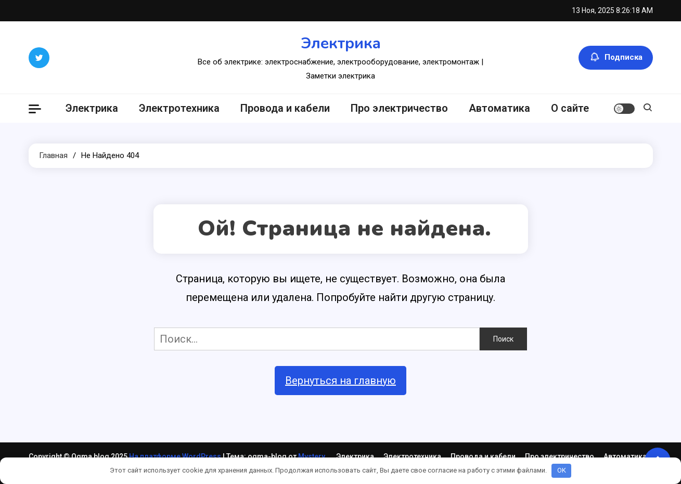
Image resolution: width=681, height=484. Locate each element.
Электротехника (179, 108)
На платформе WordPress (176, 456)
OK (561, 470)
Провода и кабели (285, 108)
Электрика (341, 43)
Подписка (616, 57)
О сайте (570, 108)
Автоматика (499, 108)
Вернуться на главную (340, 380)
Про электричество (399, 108)
